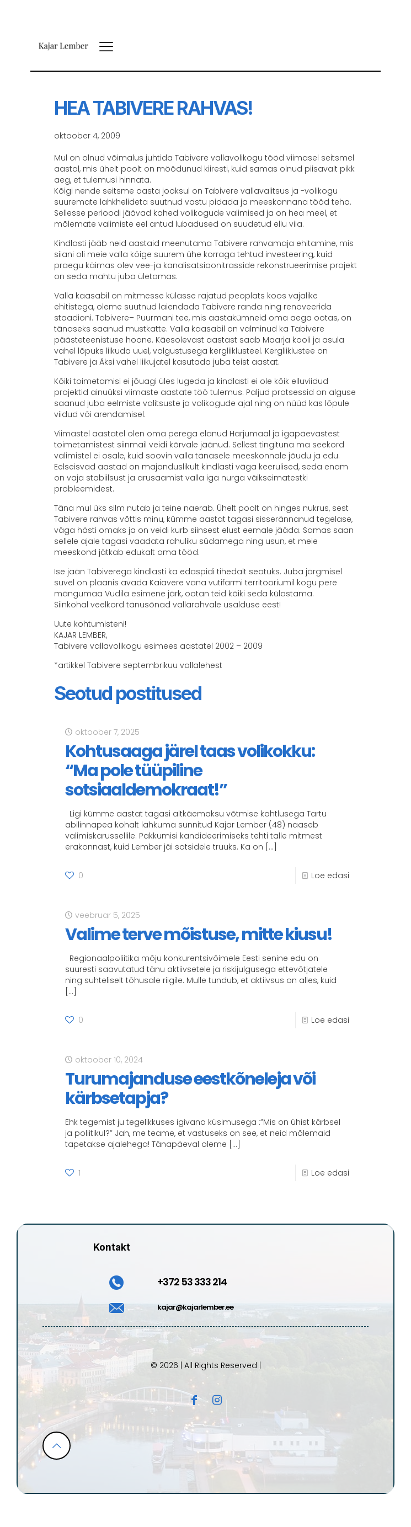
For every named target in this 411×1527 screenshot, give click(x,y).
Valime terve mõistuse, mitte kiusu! (198, 934)
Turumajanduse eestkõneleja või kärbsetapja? (190, 1088)
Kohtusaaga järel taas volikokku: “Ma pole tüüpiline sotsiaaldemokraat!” (189, 771)
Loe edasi (330, 875)
